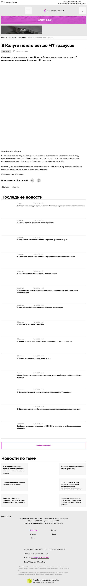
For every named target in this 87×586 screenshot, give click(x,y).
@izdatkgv (41, 562)
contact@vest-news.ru (40, 557)
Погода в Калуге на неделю (72, 1)
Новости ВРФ (6, 516)
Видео (53, 530)
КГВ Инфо (19, 174)
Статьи (33, 534)
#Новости (15, 187)
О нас (54, 534)
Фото (33, 538)
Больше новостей (43, 445)
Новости (33, 530)
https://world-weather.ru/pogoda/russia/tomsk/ (72, 3)
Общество (6, 51)
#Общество (5, 187)
